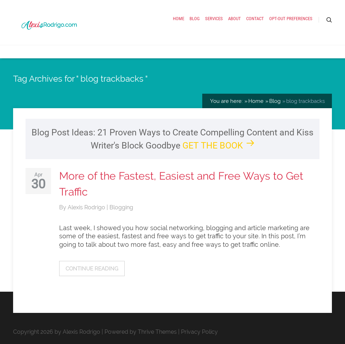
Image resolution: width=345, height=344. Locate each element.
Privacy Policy (199, 331)
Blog (195, 18)
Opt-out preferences (290, 18)
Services (214, 18)
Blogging (121, 207)
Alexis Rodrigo (87, 207)
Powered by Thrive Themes (140, 331)
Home (178, 18)
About (234, 18)
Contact (255, 18)
